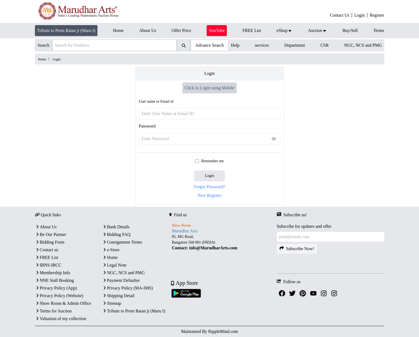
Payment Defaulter (121, 280)
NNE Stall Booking (54, 280)
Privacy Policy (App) (56, 288)
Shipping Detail (118, 295)
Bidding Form (49, 242)
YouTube (217, 30)
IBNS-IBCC (48, 265)
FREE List (46, 257)
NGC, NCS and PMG (363, 45)
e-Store (111, 249)
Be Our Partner (50, 234)
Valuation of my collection (60, 318)
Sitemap (111, 303)
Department (294, 45)
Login (209, 176)
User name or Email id (156, 101)
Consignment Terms (122, 242)
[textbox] (223, 242)
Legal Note (114, 265)
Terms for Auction (53, 311)
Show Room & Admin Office (63, 303)
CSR (324, 45)
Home (42, 59)
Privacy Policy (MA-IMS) (127, 288)
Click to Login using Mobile (209, 87)
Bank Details (116, 226)
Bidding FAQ (116, 234)
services (262, 45)
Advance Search (209, 45)
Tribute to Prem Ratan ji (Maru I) (66, 30)
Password (147, 126)
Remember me (212, 161)
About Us (46, 226)
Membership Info (52, 272)
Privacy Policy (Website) (59, 295)
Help (235, 45)
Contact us (46, 249)
